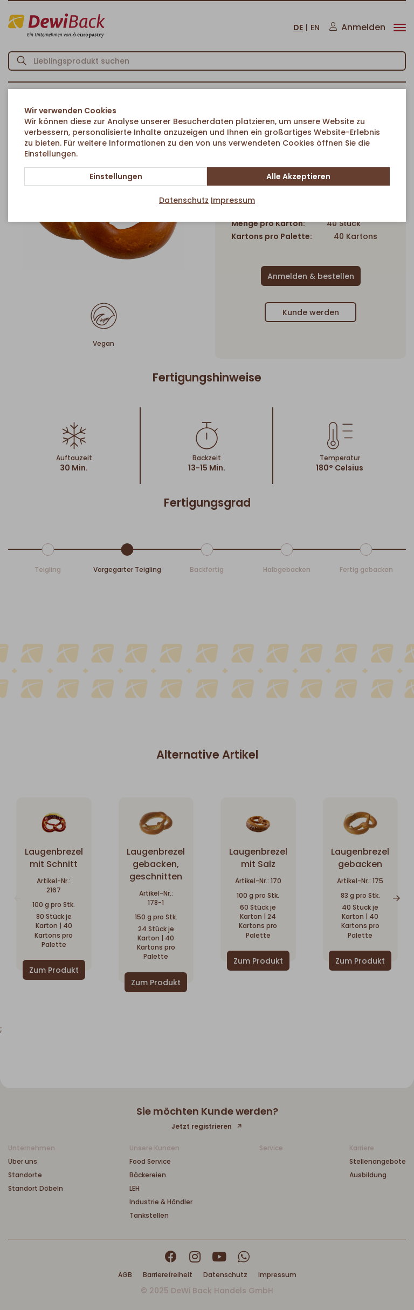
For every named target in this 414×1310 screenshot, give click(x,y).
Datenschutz (184, 200)
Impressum (233, 200)
